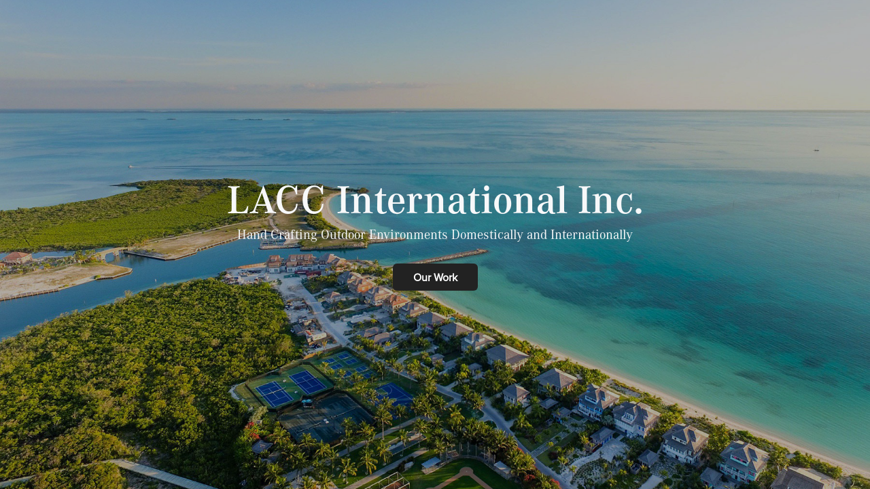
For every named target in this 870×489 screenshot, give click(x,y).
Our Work (435, 277)
